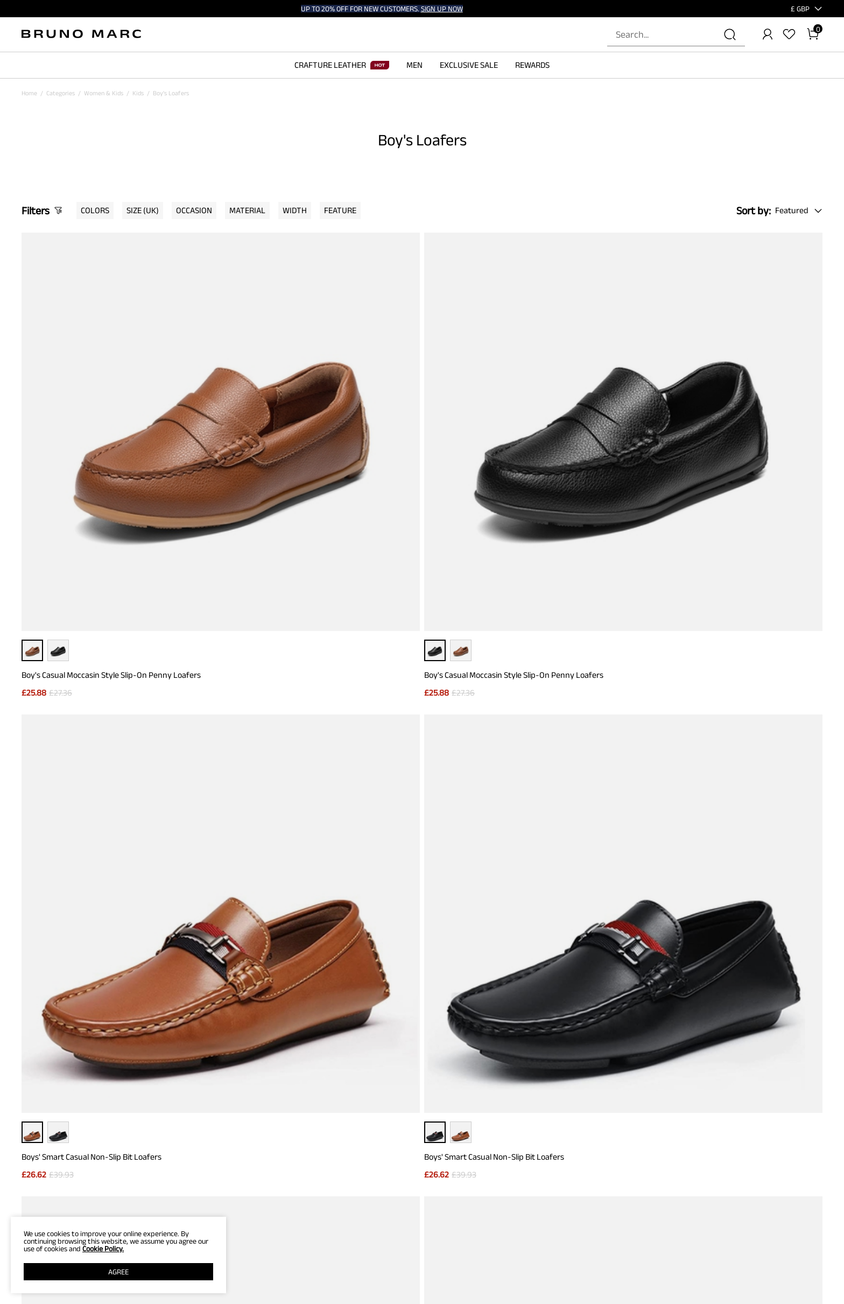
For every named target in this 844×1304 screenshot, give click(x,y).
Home (29, 92)
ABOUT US (35, 1168)
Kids (138, 92)
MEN (414, 64)
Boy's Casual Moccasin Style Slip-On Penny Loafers (111, 480)
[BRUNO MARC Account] (767, 34)
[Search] (729, 34)
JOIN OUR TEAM (563, 1183)
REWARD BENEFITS (380, 1168)
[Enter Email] (396, 1024)
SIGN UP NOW (442, 8)
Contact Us (185, 1183)
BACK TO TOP (422, 912)
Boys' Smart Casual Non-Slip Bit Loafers (498, 480)
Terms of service (44, 1198)
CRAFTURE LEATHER (341, 64)
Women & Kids (103, 92)
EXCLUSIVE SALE (469, 64)
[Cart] (812, 34)
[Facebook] (712, 1162)
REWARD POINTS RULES (386, 1183)
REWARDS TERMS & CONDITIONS (397, 1198)
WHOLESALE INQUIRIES (573, 1198)
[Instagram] (738, 1162)
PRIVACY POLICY (44, 1183)
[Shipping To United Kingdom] (794, 8)
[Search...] (669, 34)
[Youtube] (816, 1162)
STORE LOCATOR (564, 1168)
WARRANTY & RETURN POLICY (211, 1213)
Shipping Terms (191, 1198)
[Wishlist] (789, 34)
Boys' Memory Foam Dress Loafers (83, 758)
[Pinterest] (790, 1162)
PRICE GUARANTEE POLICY (206, 1168)
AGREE (118, 1271)
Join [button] (527, 1023)
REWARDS (532, 64)
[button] (800, 8)
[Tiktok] (764, 1162)
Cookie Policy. (103, 1248)
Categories (60, 92)
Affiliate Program (45, 1213)
